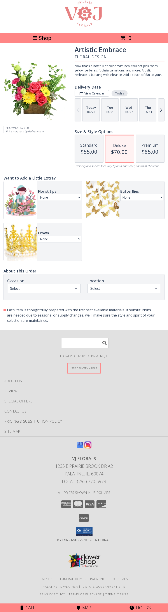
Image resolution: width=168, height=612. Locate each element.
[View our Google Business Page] (80, 447)
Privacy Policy (52, 594)
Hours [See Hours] (140, 608)
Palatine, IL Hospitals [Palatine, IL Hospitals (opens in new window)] (109, 579)
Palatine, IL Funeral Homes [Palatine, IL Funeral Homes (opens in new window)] (63, 579)
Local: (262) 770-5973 (84, 481)
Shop (42, 37)
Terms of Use (116, 594)
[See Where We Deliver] (84, 368)
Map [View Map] (84, 608)
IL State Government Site (103, 587)
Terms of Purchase (85, 594)
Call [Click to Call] (28, 608)
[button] (84, 531)
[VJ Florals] (83, 26)
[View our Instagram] (87, 447)
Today (119, 93)
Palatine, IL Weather (60, 587)
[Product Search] (84, 343)
